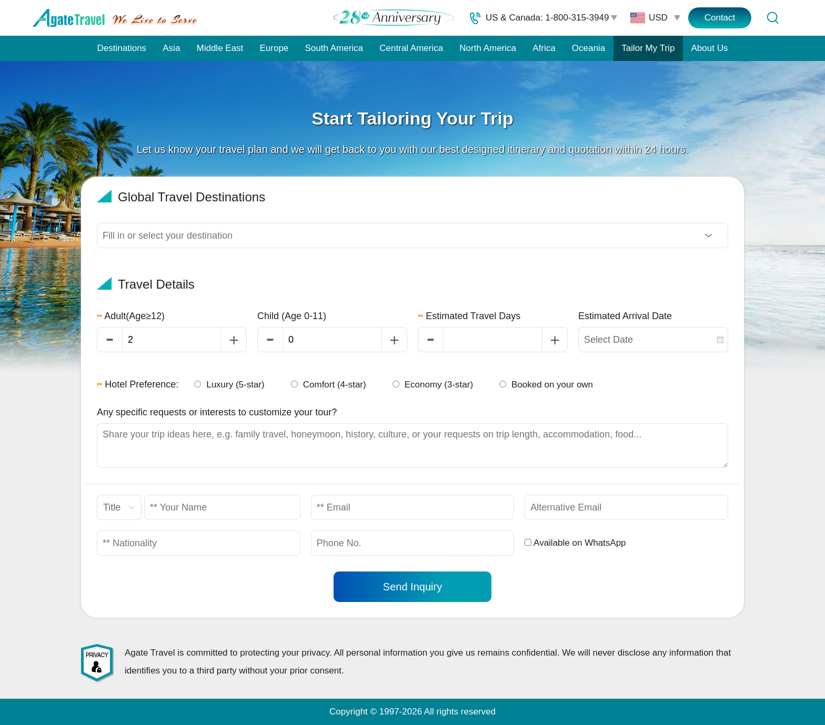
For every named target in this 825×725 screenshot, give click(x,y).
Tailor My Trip (648, 48)
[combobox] (653, 339)
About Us (709, 48)
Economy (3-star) (433, 385)
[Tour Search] (772, 17)
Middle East (220, 48)
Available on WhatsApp (575, 543)
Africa (543, 48)
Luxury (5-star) (229, 385)
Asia (171, 48)
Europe (274, 48)
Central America (411, 48)
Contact (720, 18)
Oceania (588, 48)
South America (334, 48)
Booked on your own (546, 385)
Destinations (122, 48)
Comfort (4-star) (328, 385)
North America (487, 48)
